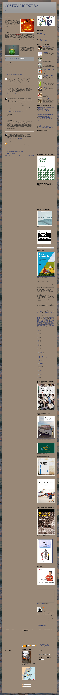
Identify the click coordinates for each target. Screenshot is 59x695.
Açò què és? (39, 323)
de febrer (40, 373)
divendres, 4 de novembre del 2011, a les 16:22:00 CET (15, 117)
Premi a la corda (39, 325)
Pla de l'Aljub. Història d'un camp (44, 646)
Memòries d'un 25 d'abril (46, 46)
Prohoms (44, 318)
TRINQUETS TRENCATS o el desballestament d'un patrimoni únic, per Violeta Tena (45, 123)
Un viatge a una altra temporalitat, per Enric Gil (45, 126)
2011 (39, 351)
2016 (39, 344)
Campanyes (51, 321)
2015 (39, 345)
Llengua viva (39, 317)
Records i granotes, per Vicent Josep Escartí (44, 121)
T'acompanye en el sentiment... (44, 647)
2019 (39, 340)
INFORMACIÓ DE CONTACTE (44, 644)
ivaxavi (8, 77)
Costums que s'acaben (14, 58)
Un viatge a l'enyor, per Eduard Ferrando (44, 125)
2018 (39, 341)
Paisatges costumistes (48, 316)
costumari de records (41, 324)
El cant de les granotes (40, 326)
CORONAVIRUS (48, 314)
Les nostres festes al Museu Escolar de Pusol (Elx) (45, 118)
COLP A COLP (40, 39)
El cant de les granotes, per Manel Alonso (44, 110)
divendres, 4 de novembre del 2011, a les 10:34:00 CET (15, 111)
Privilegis (39, 315)
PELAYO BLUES (40, 33)
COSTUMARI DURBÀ (21, 6)
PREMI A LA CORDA (41, 34)
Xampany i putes (41, 356)
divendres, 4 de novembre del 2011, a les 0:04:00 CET (15, 74)
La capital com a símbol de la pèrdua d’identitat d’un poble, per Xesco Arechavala (45, 115)
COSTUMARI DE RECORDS (42, 40)
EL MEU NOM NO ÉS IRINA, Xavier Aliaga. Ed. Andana (48, 70)
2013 (39, 348)
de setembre (41, 363)
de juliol (40, 366)
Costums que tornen (40, 322)
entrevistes (45, 322)
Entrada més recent (7, 155)
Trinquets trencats (45, 325)
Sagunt (51, 315)
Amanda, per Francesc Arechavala (43, 109)
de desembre (41, 352)
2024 (39, 333)
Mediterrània (45, 315)
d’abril (40, 370)
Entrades (24, 684)
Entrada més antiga (31, 155)
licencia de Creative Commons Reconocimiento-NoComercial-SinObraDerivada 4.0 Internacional (46, 662)
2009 (39, 377)
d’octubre (40, 362)
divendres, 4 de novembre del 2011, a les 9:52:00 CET (15, 93)
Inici (19, 155)
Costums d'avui (43, 321)
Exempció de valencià (46, 81)
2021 (39, 337)
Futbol (46, 317)
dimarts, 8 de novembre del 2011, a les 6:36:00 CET (14, 129)
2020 (39, 338)
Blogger (35, 689)
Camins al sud (47, 324)
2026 (39, 330)
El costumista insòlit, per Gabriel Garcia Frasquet (45, 111)
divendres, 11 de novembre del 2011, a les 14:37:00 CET (15, 151)
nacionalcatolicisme (50, 322)
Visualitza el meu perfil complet (41, 625)
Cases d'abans (45, 63)
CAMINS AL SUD (41, 41)
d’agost (40, 364)
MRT (8, 141)
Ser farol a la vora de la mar (47, 98)
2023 (39, 334)
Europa (45, 326)
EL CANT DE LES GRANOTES (43, 38)
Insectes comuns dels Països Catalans (49, 323)
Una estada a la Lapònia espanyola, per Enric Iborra (45, 127)
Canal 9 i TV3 (50, 319)
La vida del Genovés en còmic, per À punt (44, 117)
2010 (39, 376)
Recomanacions (40, 310)
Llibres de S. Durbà (40, 320)
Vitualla (46, 319)
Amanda (50, 325)
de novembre (41, 353)
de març (40, 371)
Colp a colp (53, 325)
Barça (47, 321)
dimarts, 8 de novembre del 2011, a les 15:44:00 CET (14, 138)
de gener (40, 374)
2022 (39, 336)
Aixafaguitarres (45, 87)
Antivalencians (39, 319)
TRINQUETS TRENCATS (42, 35)
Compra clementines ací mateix (44, 645)
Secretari (45, 607)
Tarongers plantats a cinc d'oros (43, 357)
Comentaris (24, 686)
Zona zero (39, 316)
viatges (51, 318)
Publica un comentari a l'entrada (10, 153)
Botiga (42, 323)
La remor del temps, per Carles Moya (43, 116)
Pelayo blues (51, 324)
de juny (40, 367)
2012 (39, 349)
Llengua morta (47, 320)
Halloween (40, 360)
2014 (39, 347)
